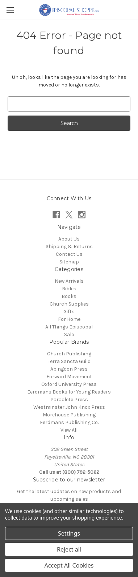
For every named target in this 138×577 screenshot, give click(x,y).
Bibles (69, 289)
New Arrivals (69, 281)
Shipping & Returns (69, 246)
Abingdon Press (69, 369)
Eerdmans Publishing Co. (69, 422)
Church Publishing (69, 354)
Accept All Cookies (69, 565)
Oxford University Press (69, 384)
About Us (69, 239)
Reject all (69, 549)
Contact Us (69, 254)
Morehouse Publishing (69, 415)
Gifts (69, 311)
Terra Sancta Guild (69, 361)
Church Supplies (69, 304)
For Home (69, 319)
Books (69, 296)
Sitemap (69, 262)
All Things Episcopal (69, 327)
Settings (69, 533)
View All (69, 430)
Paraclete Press (69, 399)
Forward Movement (69, 377)
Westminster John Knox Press (69, 407)
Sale (69, 334)
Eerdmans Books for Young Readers (69, 392)
